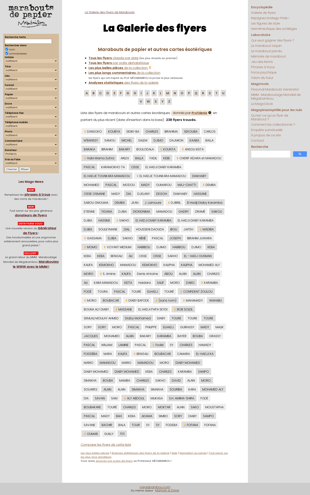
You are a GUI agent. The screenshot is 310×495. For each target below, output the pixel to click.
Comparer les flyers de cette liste (106, 444)
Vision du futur (262, 77)
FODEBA (171, 425)
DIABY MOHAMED (188, 362)
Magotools (260, 84)
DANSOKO (93, 131)
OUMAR (91, 434)
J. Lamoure (153, 202)
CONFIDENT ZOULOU (196, 291)
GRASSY (215, 336)
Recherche (259, 146)
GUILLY (108, 434)
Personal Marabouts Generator (275, 89)
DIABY (161, 318)
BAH (119, 416)
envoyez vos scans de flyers (114, 461)
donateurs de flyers (31, 215)
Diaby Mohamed (138, 318)
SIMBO (163, 416)
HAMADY (205, 345)
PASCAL (89, 167)
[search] (270, 154)
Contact (257, 140)
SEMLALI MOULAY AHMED (101, 318)
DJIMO (158, 140)
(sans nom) (165, 300)
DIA (128, 193)
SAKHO (122, 220)
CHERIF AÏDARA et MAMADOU (198, 158)
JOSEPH (175, 238)
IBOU (173, 229)
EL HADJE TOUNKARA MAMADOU (107, 176)
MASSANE (123, 309)
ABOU (168, 274)
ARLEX (125, 158)
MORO (88, 274)
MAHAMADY (193, 300)
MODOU (129, 185)
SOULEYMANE (107, 229)
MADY (145, 185)
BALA (121, 425)
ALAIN (183, 274)
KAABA (194, 140)
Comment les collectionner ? (273, 124)
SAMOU (109, 140)
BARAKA (89, 149)
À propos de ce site (266, 135)
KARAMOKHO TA (113, 167)
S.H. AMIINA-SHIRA (181, 398)
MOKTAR (164, 407)
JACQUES (91, 336)
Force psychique (264, 72)
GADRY (184, 211)
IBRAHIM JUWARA (199, 238)
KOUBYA (114, 131)
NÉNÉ (142, 238)
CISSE (135, 167)
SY (171, 345)
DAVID (176, 380)
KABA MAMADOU (106, 282)
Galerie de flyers (263, 12)
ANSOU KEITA (193, 149)
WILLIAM (106, 345)
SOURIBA (176, 389)
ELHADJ (152, 291)
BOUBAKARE (92, 407)
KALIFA (88, 265)
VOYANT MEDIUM (117, 247)
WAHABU (215, 300)
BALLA (209, 140)
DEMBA (209, 185)
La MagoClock (262, 104)
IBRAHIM (107, 149)
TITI (122, 434)
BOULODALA (145, 149)
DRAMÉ (200, 211)
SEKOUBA (191, 131)
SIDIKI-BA (132, 131)
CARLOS (209, 131)
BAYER (182, 336)
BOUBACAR (111, 300)
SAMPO (203, 371)
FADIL (153, 158)
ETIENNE (89, 211)
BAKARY (124, 149)
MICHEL (127, 140)
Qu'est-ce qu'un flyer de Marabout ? (269, 117)
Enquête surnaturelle (267, 130)
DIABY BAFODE (137, 300)
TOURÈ (169, 291)
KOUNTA (167, 149)
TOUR (136, 425)
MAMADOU (164, 211)
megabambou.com (155, 487)
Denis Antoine (147, 274)
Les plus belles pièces (95, 453)
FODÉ (87, 291)
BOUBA (198, 336)
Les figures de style (265, 23)
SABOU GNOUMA (96, 202)
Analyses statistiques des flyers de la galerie (140, 453)
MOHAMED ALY (209, 265)
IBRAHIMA (171, 131)
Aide (174, 453)
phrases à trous (37, 194)
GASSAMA (93, 238)
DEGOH (161, 193)
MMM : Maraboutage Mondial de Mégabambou (276, 96)
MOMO (90, 247)
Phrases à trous (263, 67)
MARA (108, 354)
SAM (114, 398)
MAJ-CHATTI (187, 185)
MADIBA (206, 229)
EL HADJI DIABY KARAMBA (163, 167)
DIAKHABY (199, 176)
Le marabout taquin (266, 45)
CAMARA (183, 354)
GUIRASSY (187, 327)
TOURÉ (136, 291)
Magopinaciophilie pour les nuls (276, 110)
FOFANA (191, 425)
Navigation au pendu (193, 453)
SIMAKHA (90, 380)
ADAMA (147, 416)
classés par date (114, 58)
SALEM (142, 140)
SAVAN (100, 398)
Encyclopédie (262, 7)
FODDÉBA (90, 354)
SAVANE (89, 425)
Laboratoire (260, 35)
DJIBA (122, 211)
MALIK (219, 327)
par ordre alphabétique (119, 63)
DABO (190, 282)
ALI (130, 256)
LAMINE (124, 345)
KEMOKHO (106, 265)
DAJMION (176, 140)
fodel (158, 345)
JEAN (134, 202)
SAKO (195, 407)
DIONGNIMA (141, 211)
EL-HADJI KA (205, 354)
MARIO (88, 362)
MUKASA (157, 398)
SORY (88, 327)
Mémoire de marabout (268, 56)
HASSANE (200, 193)
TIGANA (106, 211)
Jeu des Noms (262, 61)
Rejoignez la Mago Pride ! (270, 18)
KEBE (166, 158)
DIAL (127, 229)
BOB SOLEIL (183, 309)
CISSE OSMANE (94, 193)
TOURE (176, 318)
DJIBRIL (174, 202)
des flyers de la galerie (124, 82)
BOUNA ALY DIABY (96, 309)
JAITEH (188, 229)
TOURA (103, 291)
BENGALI (116, 256)
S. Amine (107, 274)
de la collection (120, 68)
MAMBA (124, 380)
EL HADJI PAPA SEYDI (152, 309)
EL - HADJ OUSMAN (198, 256)
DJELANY (143, 193)
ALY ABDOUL (134, 398)
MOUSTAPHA (214, 407)
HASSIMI (104, 220)
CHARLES (152, 131)
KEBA (211, 247)
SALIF (160, 282)
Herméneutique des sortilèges (274, 28)
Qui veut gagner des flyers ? (272, 40)
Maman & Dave (167, 490)
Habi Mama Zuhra (99, 158)
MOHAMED (91, 185)
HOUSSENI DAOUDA (150, 229)
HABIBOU (144, 247)
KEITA (128, 282)
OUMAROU (163, 185)
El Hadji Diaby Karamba (204, 202)
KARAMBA (209, 282)
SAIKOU (216, 211)
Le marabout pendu (266, 51)
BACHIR (107, 425)
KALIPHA (169, 265)
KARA (192, 389)
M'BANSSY (91, 140)
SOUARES (90, 389)
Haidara (144, 282)
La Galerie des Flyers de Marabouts (110, 12)
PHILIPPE (151, 327)
